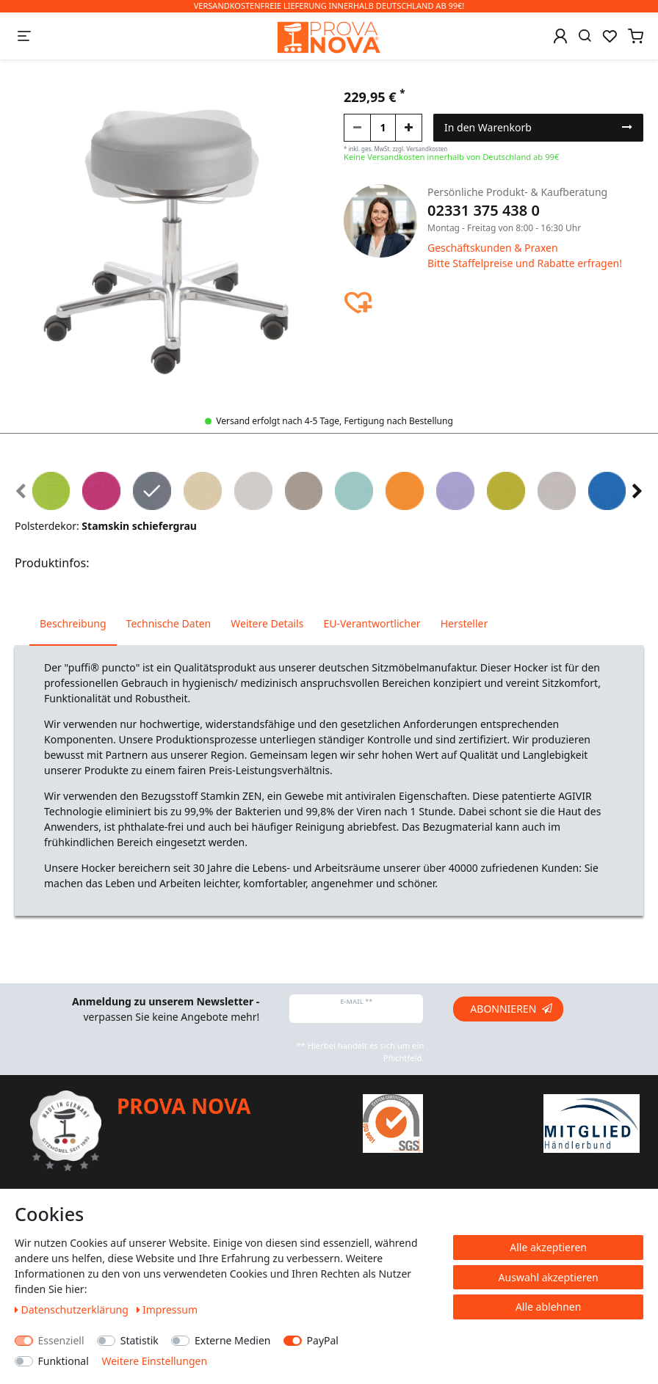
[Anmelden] (560, 36)
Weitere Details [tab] (267, 623)
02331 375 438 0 (483, 210)
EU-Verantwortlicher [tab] (371, 623)
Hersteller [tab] (464, 623)
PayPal (323, 1340)
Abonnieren (511, 1009)
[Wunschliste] (609, 36)
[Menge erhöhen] (409, 127)
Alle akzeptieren (548, 1247)
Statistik (139, 1340)
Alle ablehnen (549, 1307)
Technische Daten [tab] (169, 623)
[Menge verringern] (357, 127)
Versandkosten (426, 149)
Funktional (63, 1361)
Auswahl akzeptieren (549, 1277)
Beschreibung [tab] (73, 623)
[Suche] (585, 36)
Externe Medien (232, 1340)
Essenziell (61, 1340)
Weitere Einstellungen (154, 1361)
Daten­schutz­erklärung (73, 1309)
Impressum (167, 1309)
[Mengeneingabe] (383, 127)
